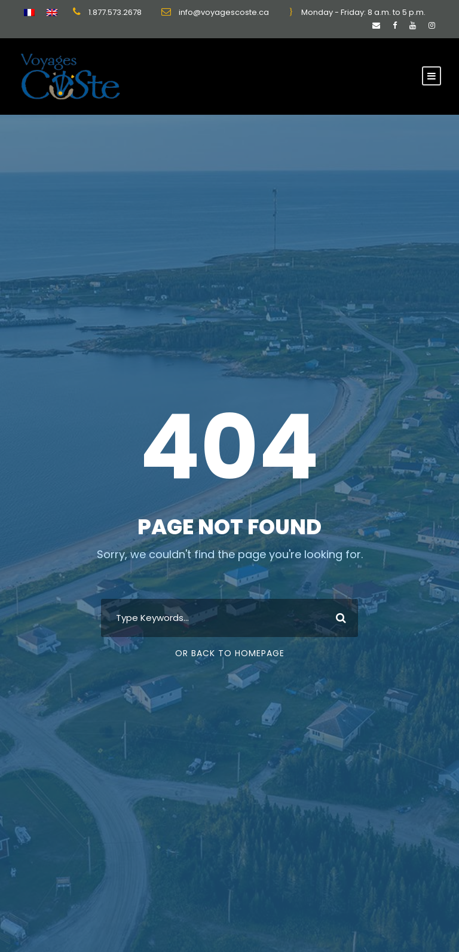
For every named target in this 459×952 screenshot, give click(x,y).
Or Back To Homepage (229, 653)
